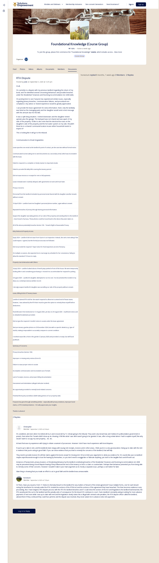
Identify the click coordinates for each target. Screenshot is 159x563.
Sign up (145, 4)
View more (122, 52)
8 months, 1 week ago (109, 75)
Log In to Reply (28, 511)
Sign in (135, 4)
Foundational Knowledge (84, 52)
